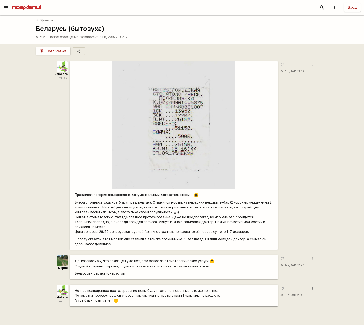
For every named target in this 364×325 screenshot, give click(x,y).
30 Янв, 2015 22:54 (292, 71)
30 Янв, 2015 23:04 (292, 265)
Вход (352, 7)
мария (63, 268)
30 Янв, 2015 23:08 (111, 37)
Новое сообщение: (64, 37)
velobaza (87, 37)
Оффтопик (45, 20)
